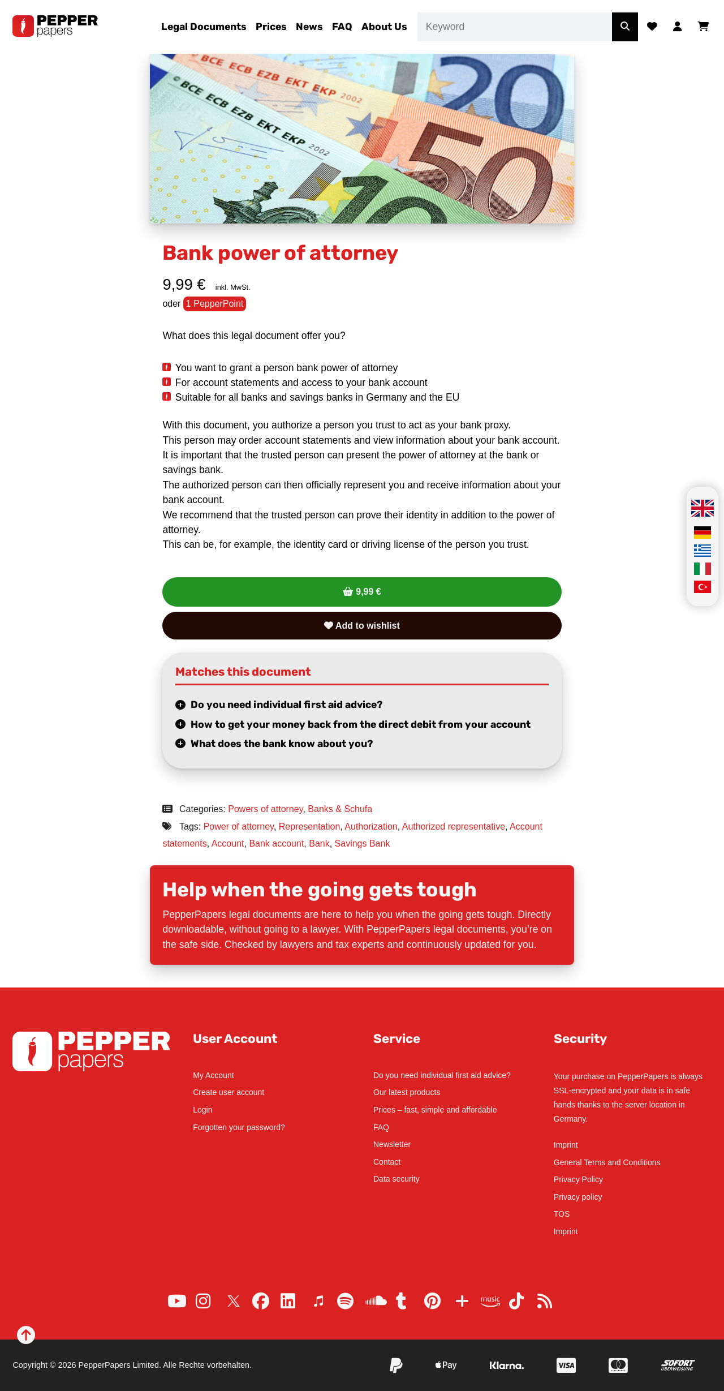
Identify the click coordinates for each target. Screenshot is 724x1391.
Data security (396, 1178)
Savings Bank (362, 843)
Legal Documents (204, 26)
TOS (562, 1213)
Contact (386, 1161)
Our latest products (406, 1092)
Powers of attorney (265, 809)
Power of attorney (239, 826)
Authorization (370, 826)
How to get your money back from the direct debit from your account (361, 724)
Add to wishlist (362, 625)
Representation (310, 826)
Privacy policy (578, 1196)
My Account (213, 1075)
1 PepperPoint (214, 303)
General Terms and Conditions (607, 1162)
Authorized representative (453, 826)
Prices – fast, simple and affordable (435, 1109)
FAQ (342, 26)
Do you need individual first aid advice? (287, 704)
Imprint (566, 1144)
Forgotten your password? (239, 1127)
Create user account (228, 1092)
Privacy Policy (578, 1179)
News (309, 26)
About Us (384, 26)
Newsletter (392, 1144)
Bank (319, 843)
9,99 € (368, 591)
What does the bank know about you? (282, 743)
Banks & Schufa (340, 809)
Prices (271, 26)
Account (228, 843)
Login (202, 1109)
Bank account (276, 843)
